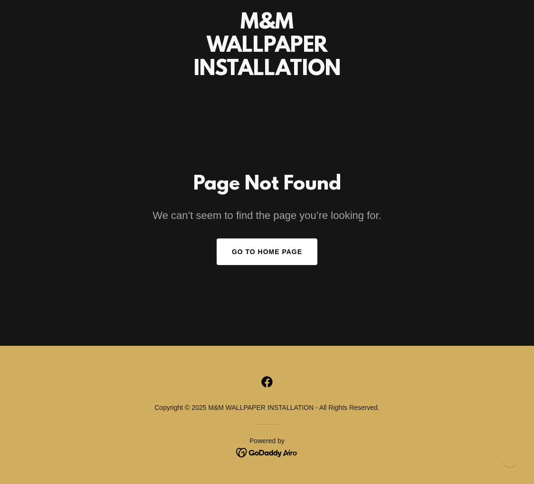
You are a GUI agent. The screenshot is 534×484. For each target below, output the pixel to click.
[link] (267, 72)
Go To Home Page (267, 252)
